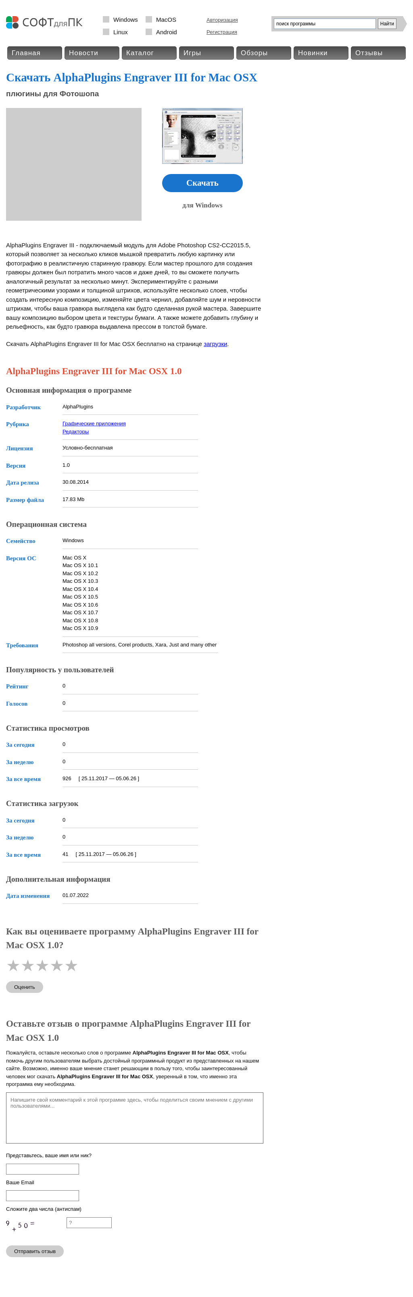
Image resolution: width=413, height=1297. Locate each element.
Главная (26, 53)
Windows (125, 19)
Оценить (24, 987)
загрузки (215, 343)
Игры (192, 53)
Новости (83, 53)
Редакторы (76, 432)
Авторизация (222, 20)
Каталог (140, 53)
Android (166, 32)
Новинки (313, 53)
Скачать (202, 183)
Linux (120, 32)
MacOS (166, 19)
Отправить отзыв (35, 1251)
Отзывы (369, 53)
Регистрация (221, 32)
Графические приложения (94, 424)
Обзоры (254, 53)
